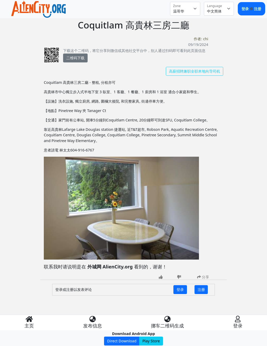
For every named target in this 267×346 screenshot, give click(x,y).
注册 (257, 8)
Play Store (151, 340)
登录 (245, 8)
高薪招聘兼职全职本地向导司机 (194, 71)
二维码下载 (75, 57)
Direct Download (121, 340)
